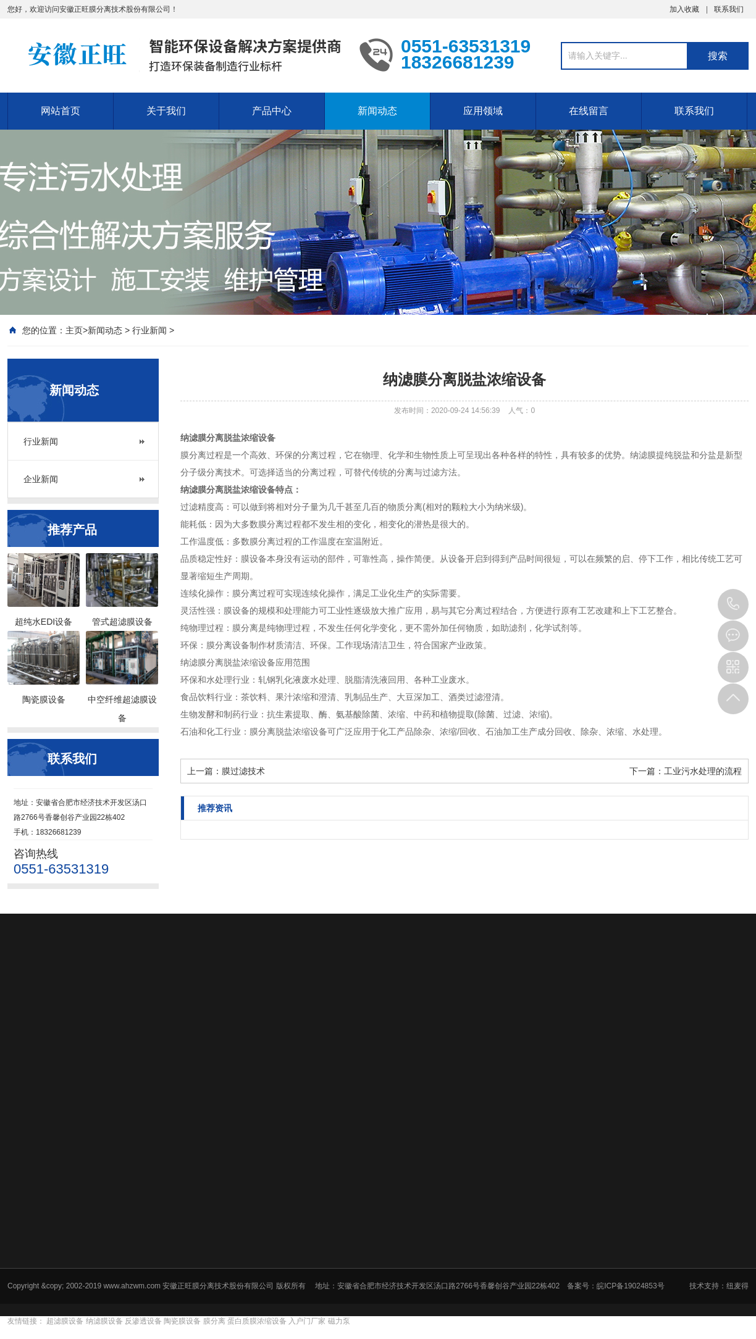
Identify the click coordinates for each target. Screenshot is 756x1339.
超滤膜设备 (64, 1321)
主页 (74, 330)
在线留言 (588, 111)
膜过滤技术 (243, 771)
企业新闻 (40, 479)
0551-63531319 (733, 604)
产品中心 (272, 111)
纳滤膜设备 (104, 1321)
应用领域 (483, 111)
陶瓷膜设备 (182, 1321)
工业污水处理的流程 (703, 771)
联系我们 (729, 9)
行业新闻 (149, 330)
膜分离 (214, 1321)
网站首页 (60, 111)
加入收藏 (684, 9)
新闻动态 (377, 111)
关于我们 (166, 111)
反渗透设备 (143, 1321)
